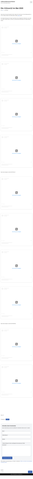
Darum (21, 15)
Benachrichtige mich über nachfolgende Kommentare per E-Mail (13, 446)
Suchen (2, 473)
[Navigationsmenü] (31, 2)
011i (2, 10)
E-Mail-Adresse (5, 438)
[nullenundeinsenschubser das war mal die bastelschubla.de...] (8, 2)
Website (3, 442)
